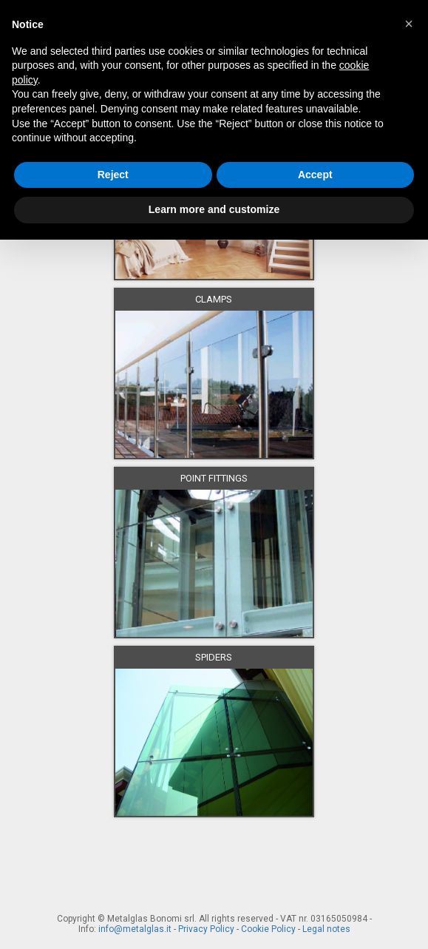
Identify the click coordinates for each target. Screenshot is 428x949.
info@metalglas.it (134, 929)
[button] (409, 24)
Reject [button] (113, 174)
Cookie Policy (268, 929)
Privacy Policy (206, 929)
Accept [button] (315, 174)
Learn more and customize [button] (214, 209)
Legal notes (326, 929)
